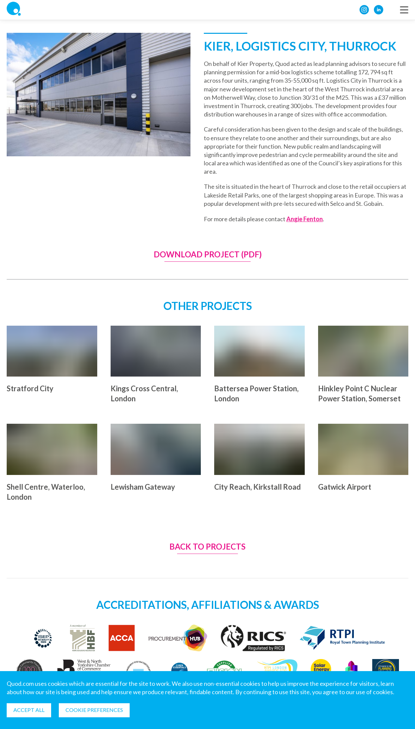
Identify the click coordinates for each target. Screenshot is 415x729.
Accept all (28, 710)
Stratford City (30, 388)
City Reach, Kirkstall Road (257, 486)
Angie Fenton (304, 219)
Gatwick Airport (344, 486)
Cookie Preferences (94, 710)
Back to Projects (207, 546)
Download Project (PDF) (208, 254)
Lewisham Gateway (143, 486)
